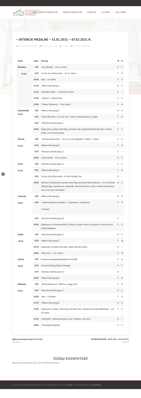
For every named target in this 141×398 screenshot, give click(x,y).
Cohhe (69, 385)
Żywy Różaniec (122, 393)
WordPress (97, 385)
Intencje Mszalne (28, 46)
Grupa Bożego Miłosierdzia (72, 393)
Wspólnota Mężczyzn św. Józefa (43, 393)
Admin (65, 46)
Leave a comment (82, 46)
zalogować (28, 362)
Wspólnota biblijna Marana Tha (99, 393)
